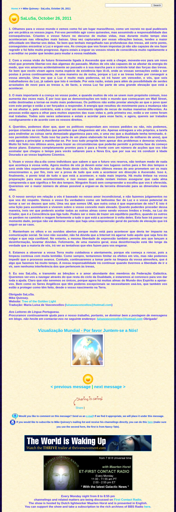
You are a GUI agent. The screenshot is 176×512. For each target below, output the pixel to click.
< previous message (71, 386)
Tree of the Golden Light (39, 301)
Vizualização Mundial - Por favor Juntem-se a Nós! (88, 330)
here (147, 506)
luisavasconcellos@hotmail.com (89, 305)
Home (14, 8)
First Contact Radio (127, 499)
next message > (109, 386)
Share (79, 407)
